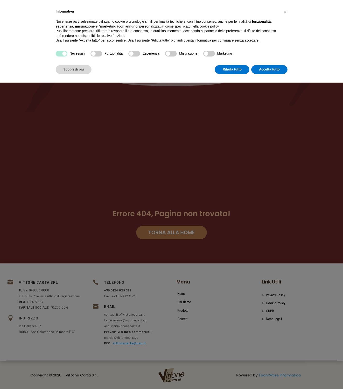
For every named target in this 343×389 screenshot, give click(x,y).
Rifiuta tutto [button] (232, 376)
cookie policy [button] (208, 333)
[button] (285, 318)
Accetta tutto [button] (269, 376)
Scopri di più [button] (73, 376)
